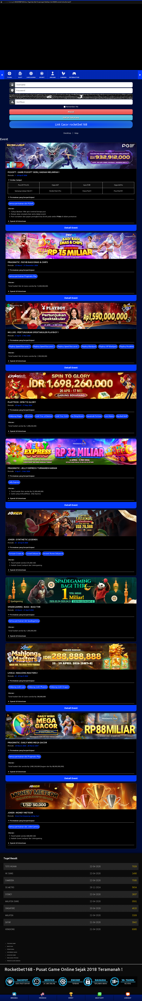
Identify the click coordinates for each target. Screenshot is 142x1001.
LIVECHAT (127, 998)
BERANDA (14, 998)
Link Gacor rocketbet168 (71, 124)
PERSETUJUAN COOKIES (13, 960)
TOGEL (9, 77)
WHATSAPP (99, 998)
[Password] (74, 90)
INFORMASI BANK (12, 952)
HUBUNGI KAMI (11, 955)
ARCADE (53, 77)
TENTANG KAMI (11, 943)
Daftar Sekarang (71, 117)
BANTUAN (10, 946)
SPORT (42, 77)
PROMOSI (42, 998)
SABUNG (63, 77)
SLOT (20, 77)
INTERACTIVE (74, 77)
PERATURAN (10, 949)
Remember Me (71, 107)
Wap (76, 133)
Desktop (67, 133)
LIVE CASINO (31, 77)
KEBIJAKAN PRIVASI (12, 957)
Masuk (71, 112)
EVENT (71, 998)
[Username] (74, 84)
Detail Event (71, 227)
